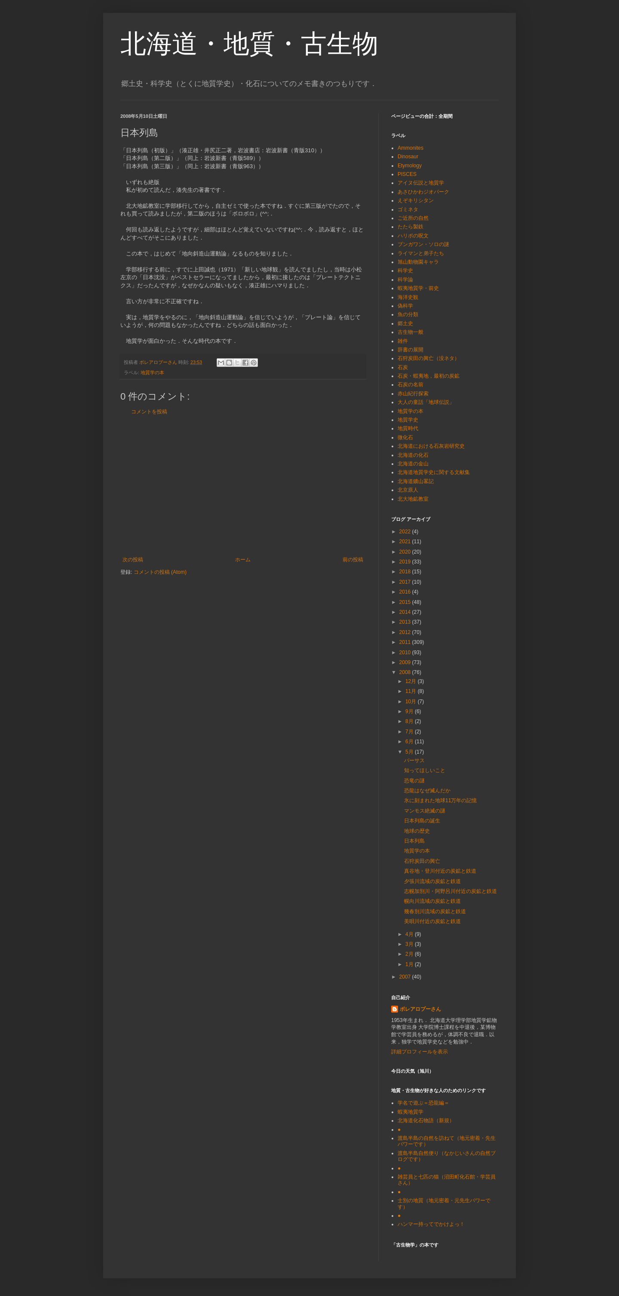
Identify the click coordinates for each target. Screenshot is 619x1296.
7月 (410, 732)
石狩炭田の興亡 (422, 861)
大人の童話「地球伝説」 (426, 402)
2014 (405, 612)
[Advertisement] (243, 485)
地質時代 (408, 428)
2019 (405, 562)
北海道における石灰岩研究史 (431, 446)
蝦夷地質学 (410, 1112)
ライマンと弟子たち (421, 253)
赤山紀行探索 (413, 394)
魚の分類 (408, 314)
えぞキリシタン (416, 200)
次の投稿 (133, 560)
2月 (410, 954)
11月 (411, 691)
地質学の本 (152, 372)
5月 (410, 752)
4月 (410, 934)
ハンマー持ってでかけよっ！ (431, 1224)
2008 (405, 672)
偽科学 (405, 306)
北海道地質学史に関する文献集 (434, 472)
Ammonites (410, 148)
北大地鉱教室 (413, 499)
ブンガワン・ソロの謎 (423, 244)
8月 (410, 721)
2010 (405, 653)
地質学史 (408, 420)
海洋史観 (408, 297)
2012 (405, 632)
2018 (405, 572)
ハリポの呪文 (413, 236)
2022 (405, 532)
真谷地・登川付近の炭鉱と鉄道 (440, 871)
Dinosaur (408, 157)
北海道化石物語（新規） (426, 1120)
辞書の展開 (410, 350)
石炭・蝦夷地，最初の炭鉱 (429, 376)
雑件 (403, 341)
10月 (411, 702)
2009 (405, 662)
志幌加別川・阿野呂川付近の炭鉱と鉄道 (450, 891)
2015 (405, 602)
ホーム (243, 560)
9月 (410, 711)
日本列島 (414, 841)
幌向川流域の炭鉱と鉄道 (432, 901)
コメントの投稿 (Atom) (160, 572)
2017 (405, 582)
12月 (411, 681)
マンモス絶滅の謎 (424, 811)
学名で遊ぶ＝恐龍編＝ (423, 1103)
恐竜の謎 (414, 781)
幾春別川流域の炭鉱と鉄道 (435, 911)
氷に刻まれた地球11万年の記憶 (440, 800)
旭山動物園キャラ (418, 262)
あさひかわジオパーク (423, 192)
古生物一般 (410, 332)
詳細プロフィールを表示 (419, 1052)
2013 (405, 622)
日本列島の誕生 (422, 821)
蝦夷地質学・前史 (418, 288)
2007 (405, 977)
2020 (405, 552)
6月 (410, 742)
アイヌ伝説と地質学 (421, 183)
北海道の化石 (413, 455)
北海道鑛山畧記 (416, 481)
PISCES (407, 174)
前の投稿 (353, 560)
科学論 (405, 280)
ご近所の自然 (413, 218)
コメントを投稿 (149, 412)
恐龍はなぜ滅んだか (427, 791)
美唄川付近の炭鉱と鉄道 (432, 921)
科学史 (405, 271)
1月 (410, 964)
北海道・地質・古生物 (249, 43)
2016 (405, 592)
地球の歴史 (417, 831)
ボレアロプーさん (420, 1009)
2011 (405, 642)
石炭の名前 (410, 385)
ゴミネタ (408, 209)
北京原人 (408, 490)
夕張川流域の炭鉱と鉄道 (432, 881)
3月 (410, 944)
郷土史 (405, 323)
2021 (405, 542)
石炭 (403, 367)
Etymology (410, 166)
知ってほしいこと (424, 770)
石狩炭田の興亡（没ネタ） (429, 358)
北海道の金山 (413, 464)
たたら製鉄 (410, 227)
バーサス (414, 760)
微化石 (405, 437)
